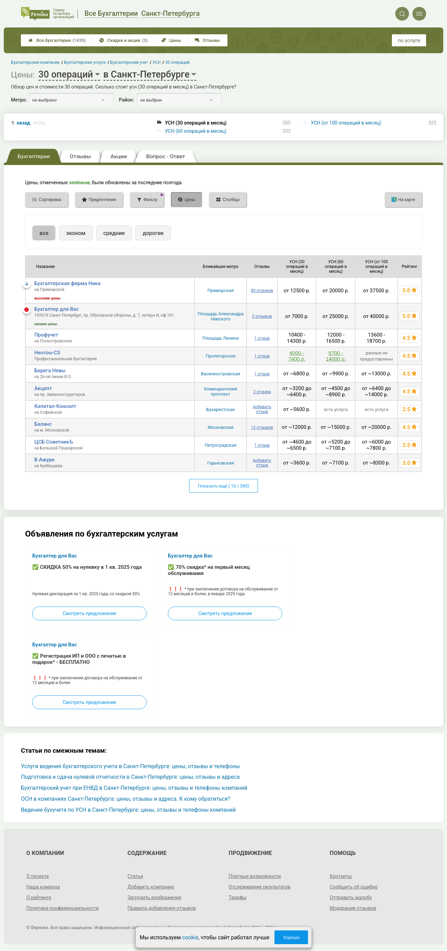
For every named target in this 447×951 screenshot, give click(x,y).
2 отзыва (262, 391)
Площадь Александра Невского (221, 316)
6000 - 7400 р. (297, 356)
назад (31, 123)
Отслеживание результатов (260, 887)
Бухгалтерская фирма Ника (67, 283)
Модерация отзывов (353, 908)
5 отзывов (262, 316)
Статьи (135, 876)
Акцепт (43, 388)
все (43, 233)
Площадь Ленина (220, 338)
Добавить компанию (150, 887)
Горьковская (220, 463)
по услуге (409, 40)
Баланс (43, 424)
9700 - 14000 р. (336, 356)
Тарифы (238, 897)
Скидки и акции (123, 40)
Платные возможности (255, 876)
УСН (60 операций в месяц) (195, 131)
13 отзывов (262, 427)
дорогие (152, 233)
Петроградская (221, 445)
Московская (220, 427)
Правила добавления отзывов (161, 908)
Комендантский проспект (220, 391)
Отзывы (207, 40)
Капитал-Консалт (55, 406)
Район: (126, 100)
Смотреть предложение (89, 613)
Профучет (46, 335)
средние (114, 233)
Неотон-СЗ (47, 353)
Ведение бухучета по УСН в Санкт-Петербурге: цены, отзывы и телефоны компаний (128, 810)
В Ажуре (44, 460)
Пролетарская (221, 356)
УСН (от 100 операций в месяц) (346, 122)
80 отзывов (262, 290)
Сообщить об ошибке (353, 887)
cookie (190, 937)
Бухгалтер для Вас (56, 309)
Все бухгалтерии (57, 40)
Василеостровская (220, 373)
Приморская (221, 290)
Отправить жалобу (351, 897)
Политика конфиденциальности (62, 908)
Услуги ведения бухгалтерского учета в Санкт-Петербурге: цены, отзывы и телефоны (130, 766)
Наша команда (43, 887)
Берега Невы (49, 370)
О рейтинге (38, 897)
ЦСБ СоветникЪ (53, 442)
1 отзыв (262, 338)
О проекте (37, 876)
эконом (75, 233)
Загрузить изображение (154, 897)
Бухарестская (221, 409)
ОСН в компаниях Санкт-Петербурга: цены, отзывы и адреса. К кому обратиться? (125, 799)
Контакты (341, 876)
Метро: (19, 100)
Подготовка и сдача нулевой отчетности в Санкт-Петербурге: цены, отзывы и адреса (130, 777)
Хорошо (291, 937)
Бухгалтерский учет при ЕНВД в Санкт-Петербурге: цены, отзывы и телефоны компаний (134, 788)
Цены (171, 40)
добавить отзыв (262, 409)
